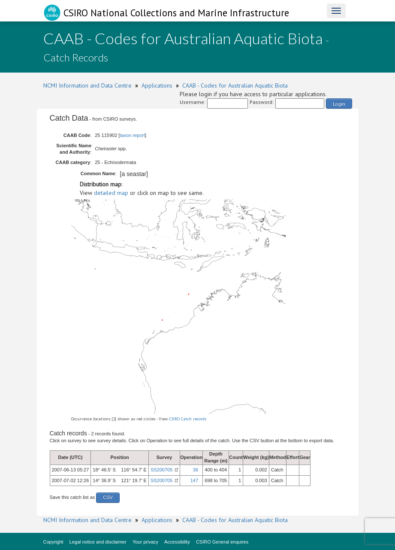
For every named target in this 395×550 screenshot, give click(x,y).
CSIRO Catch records (187, 419)
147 (194, 480)
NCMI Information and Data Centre (87, 85)
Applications (157, 85)
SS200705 (161, 469)
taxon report (132, 135)
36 (195, 469)
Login (339, 103)
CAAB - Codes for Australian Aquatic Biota (235, 85)
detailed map (111, 193)
